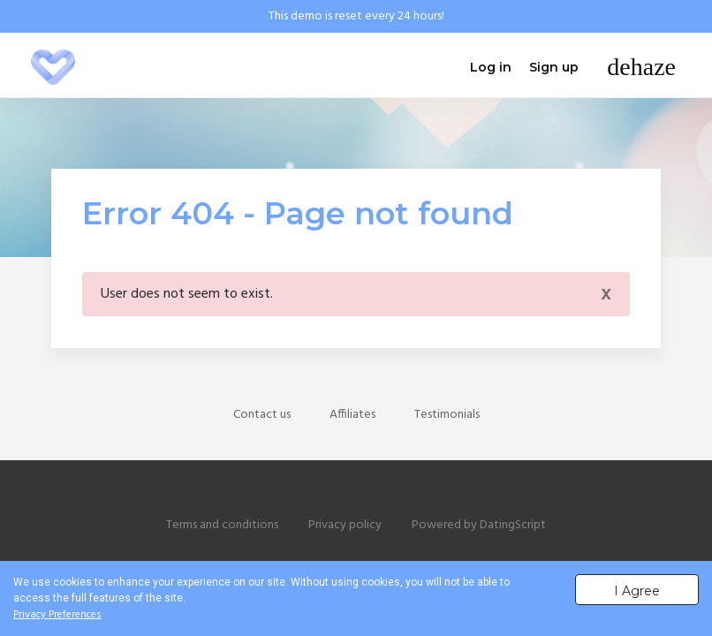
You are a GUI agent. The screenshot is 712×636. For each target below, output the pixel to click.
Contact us (262, 415)
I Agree (637, 591)
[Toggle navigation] (641, 67)
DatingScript (513, 525)
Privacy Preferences (57, 615)
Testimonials (447, 415)
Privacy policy (345, 525)
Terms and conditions (222, 525)
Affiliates (352, 415)
